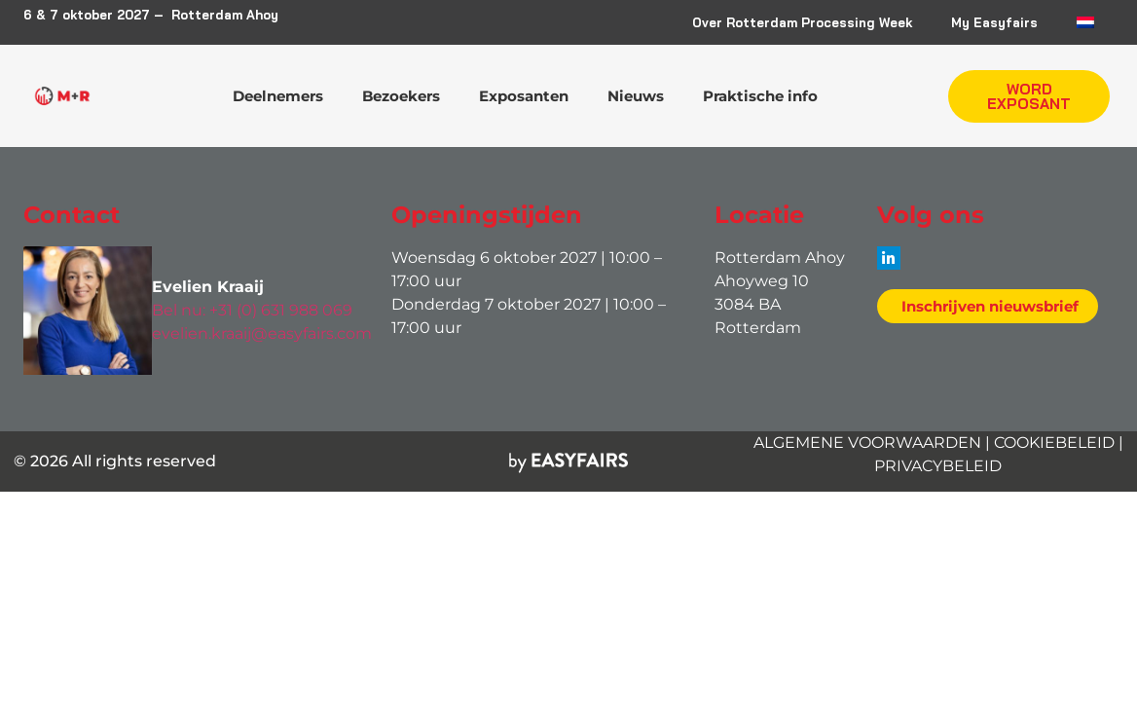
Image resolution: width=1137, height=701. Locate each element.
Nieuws (635, 96)
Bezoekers (401, 96)
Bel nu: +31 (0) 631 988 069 (252, 310)
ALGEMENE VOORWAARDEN (867, 442)
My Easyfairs (994, 22)
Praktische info (760, 96)
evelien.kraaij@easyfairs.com (262, 333)
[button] (1029, 96)
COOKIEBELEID (1054, 442)
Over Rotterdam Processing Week (802, 22)
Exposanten (523, 96)
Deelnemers (278, 96)
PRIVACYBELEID (938, 466)
